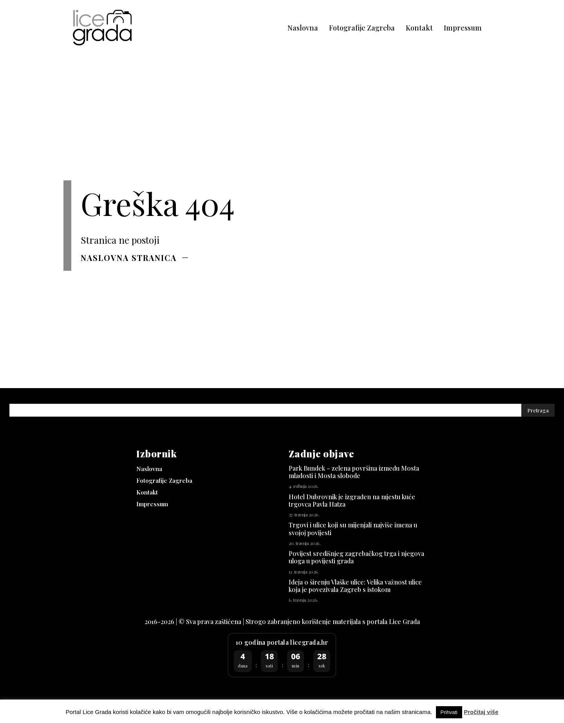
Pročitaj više (481, 712)
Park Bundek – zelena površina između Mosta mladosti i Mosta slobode (354, 472)
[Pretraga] (538, 410)
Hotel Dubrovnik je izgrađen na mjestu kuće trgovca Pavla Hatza (352, 500)
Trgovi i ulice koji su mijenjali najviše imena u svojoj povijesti (353, 528)
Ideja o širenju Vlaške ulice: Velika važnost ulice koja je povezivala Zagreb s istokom (355, 586)
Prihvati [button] (449, 712)
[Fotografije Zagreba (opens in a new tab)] (362, 28)
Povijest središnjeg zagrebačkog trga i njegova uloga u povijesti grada (356, 557)
